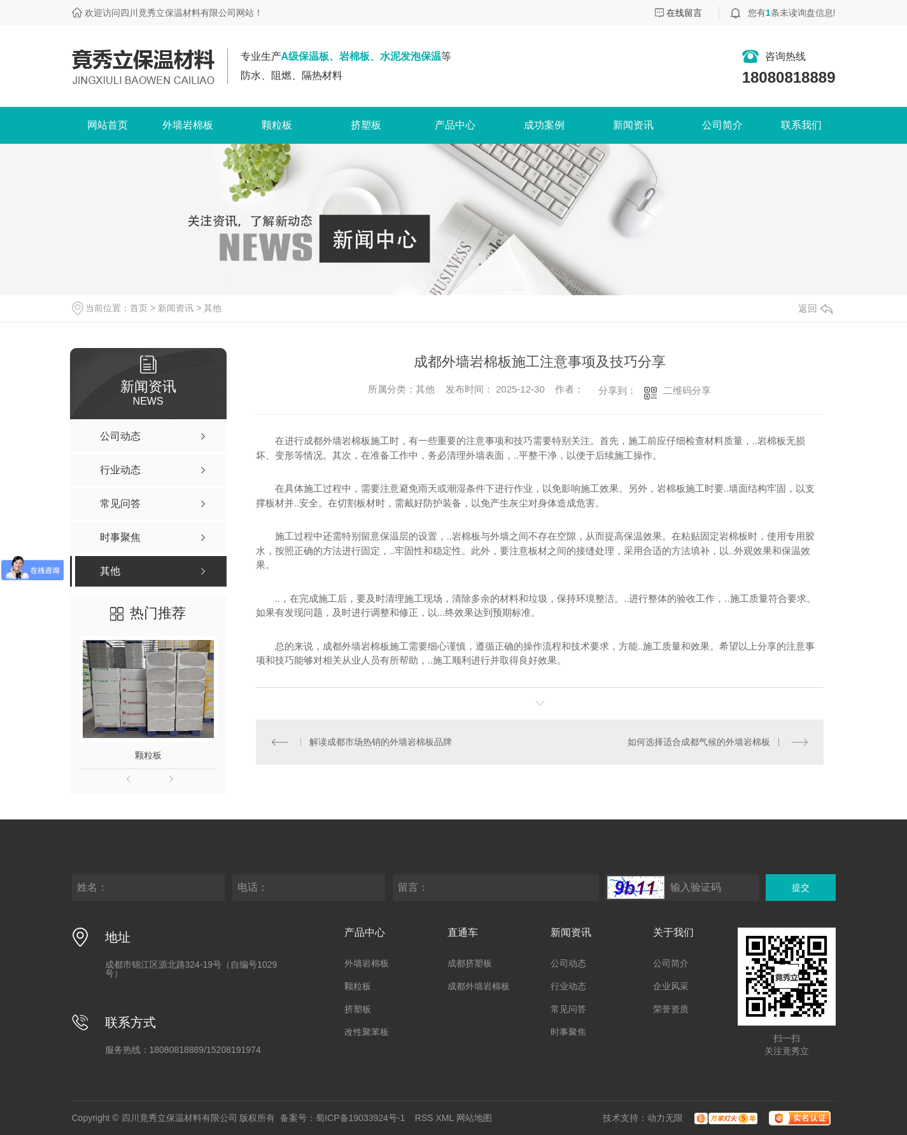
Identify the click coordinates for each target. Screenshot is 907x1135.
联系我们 (801, 125)
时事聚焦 (568, 1032)
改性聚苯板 (366, 1032)
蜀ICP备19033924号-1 (360, 1118)
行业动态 (568, 986)
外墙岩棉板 (187, 125)
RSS (424, 1118)
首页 (139, 308)
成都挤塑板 (469, 963)
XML (445, 1118)
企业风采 (671, 986)
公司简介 (722, 125)
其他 (212, 308)
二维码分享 (687, 390)
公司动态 (568, 963)
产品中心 (455, 125)
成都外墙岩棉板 (478, 986)
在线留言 (684, 13)
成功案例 (544, 125)
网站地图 (474, 1118)
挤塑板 (366, 125)
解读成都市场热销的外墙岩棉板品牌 (380, 742)
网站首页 (107, 125)
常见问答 (568, 1009)
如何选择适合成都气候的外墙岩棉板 (699, 742)
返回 (815, 308)
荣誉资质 (671, 1009)
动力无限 (665, 1118)
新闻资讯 (633, 125)
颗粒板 (277, 125)
